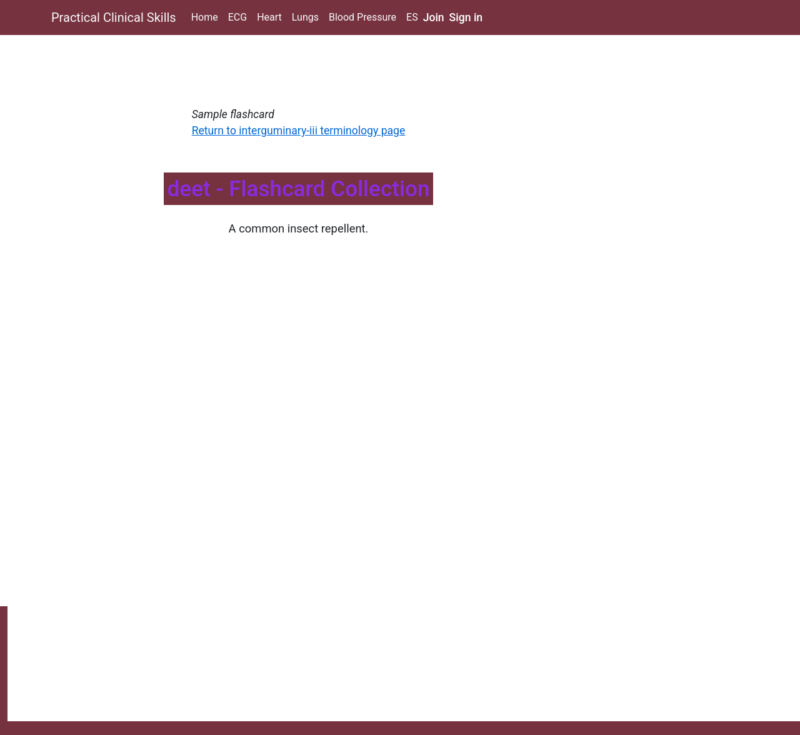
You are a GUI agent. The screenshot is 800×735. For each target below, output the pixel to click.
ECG (237, 17)
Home (204, 17)
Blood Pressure (362, 17)
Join (433, 17)
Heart (269, 17)
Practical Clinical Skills (113, 17)
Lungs (305, 17)
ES (412, 17)
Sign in (466, 17)
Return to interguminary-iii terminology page (299, 130)
